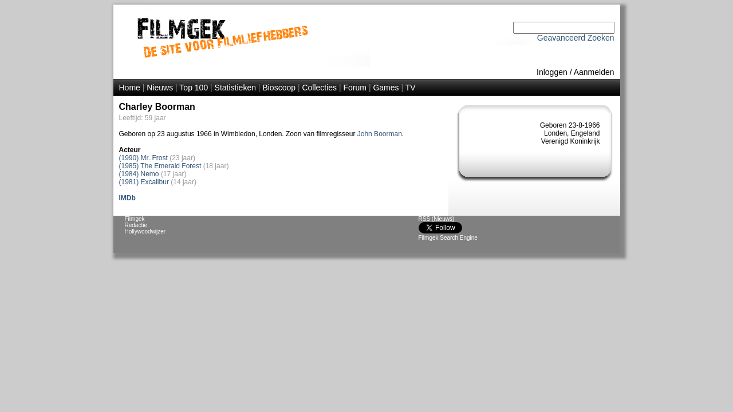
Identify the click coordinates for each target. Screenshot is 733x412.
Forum (355, 87)
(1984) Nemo (139, 174)
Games (386, 87)
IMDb (127, 198)
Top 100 (193, 87)
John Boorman (379, 134)
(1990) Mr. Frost (143, 158)
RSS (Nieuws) (437, 219)
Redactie (136, 225)
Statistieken (235, 87)
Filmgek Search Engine (448, 238)
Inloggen (552, 72)
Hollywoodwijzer (145, 231)
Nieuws (160, 87)
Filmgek (135, 219)
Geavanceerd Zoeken (575, 37)
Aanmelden (594, 72)
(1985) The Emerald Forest (160, 166)
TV (410, 87)
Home (129, 87)
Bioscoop (278, 87)
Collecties (319, 87)
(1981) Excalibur (144, 182)
